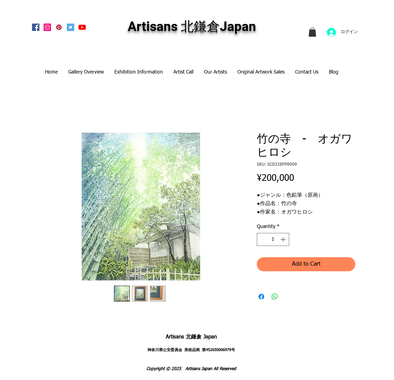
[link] (312, 32)
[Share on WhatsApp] (275, 296)
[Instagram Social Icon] (47, 27)
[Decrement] (262, 239)
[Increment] (283, 239)
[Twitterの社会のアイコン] (70, 27)
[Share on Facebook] (261, 296)
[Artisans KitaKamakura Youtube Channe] (82, 27)
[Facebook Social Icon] (35, 27)
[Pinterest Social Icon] (59, 27)
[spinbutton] (273, 239)
